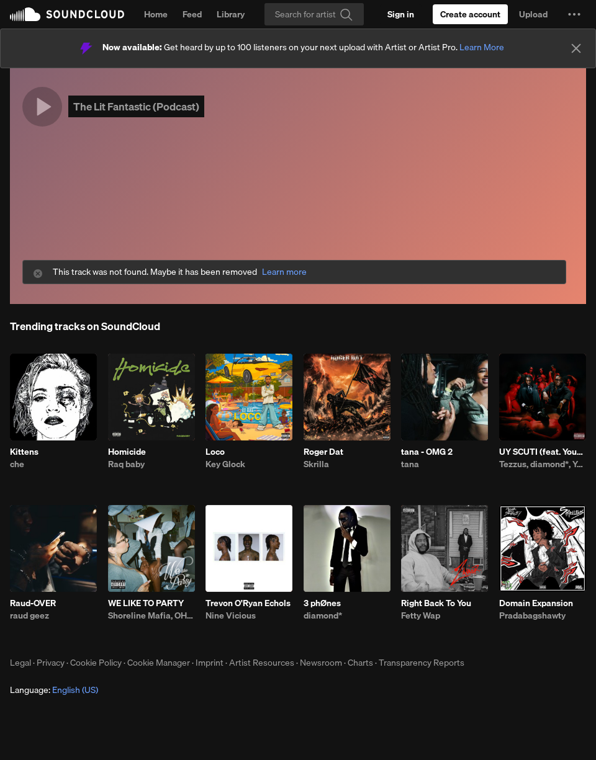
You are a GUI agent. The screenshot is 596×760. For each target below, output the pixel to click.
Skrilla (316, 464)
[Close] (576, 48)
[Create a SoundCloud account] (470, 14)
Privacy (51, 662)
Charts (360, 662)
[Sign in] (401, 14)
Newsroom (321, 662)
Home (156, 14)
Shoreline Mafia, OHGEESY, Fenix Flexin (151, 615)
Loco (215, 451)
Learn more (284, 272)
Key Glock (225, 464)
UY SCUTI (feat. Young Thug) (542, 451)
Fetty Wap (420, 615)
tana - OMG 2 (427, 451)
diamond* (323, 615)
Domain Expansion (536, 603)
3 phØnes (322, 603)
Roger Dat (323, 451)
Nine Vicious (230, 615)
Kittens (24, 451)
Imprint (210, 662)
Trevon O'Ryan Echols (248, 603)
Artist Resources (261, 662)
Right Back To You (436, 603)
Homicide (127, 451)
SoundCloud (67, 14)
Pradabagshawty (532, 615)
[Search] (314, 14)
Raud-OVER (33, 603)
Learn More (481, 47)
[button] (574, 14)
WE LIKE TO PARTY (146, 603)
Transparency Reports (421, 662)
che (17, 464)
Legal (20, 662)
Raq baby (126, 464)
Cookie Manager (158, 662)
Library (231, 14)
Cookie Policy (96, 662)
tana (410, 464)
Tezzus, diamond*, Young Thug (542, 464)
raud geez (29, 615)
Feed (192, 14)
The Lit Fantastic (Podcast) (136, 106)
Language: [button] (54, 690)
